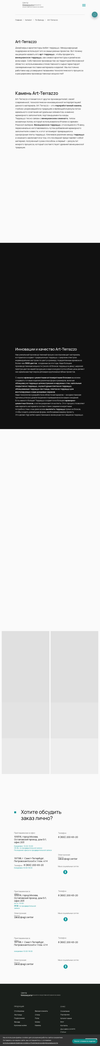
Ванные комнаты (41, 1011)
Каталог (28, 20)
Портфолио (65, 1014)
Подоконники (19, 1018)
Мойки (37, 1022)
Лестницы (18, 1015)
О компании (65, 1011)
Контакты (64, 1025)
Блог (62, 1022)
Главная (18, 20)
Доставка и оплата (67, 1029)
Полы (37, 1018)
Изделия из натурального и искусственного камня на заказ (33, 6)
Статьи (63, 1032)
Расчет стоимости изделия (84, 1041)
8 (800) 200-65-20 (68, 837)
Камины (38, 1025)
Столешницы (19, 1011)
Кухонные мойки (20, 1025)
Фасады (17, 1022)
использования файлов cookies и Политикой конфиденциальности (30, 1043)
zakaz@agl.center (67, 858)
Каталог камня (66, 1018)
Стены (37, 1015)
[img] (84, 5)
